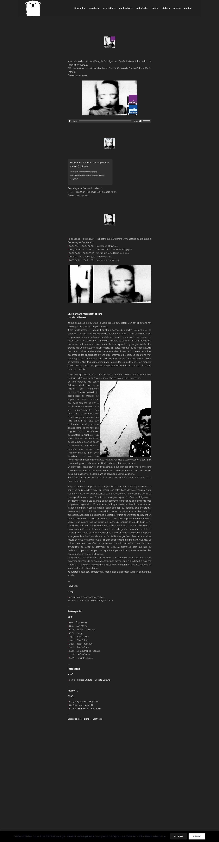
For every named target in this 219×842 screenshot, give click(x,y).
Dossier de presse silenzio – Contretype (85, 719)
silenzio (83, 64)
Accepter (178, 836)
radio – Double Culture (109, 52)
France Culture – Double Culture (93, 679)
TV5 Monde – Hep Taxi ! (87, 701)
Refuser (197, 836)
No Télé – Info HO (83, 705)
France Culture (136, 68)
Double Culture (116, 68)
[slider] (105, 120)
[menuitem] (79, 8)
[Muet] (140, 121)
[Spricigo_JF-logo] (33, 8)
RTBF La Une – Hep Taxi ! (88, 708)
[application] (109, 121)
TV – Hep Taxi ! (109, 154)
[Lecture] (70, 121)
